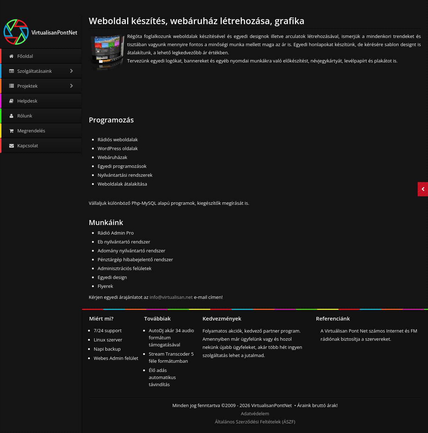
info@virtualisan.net (171, 297)
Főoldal (21, 56)
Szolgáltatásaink (41, 71)
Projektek (41, 85)
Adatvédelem (255, 413)
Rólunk (20, 116)
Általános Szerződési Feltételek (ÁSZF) (255, 421)
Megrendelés (27, 130)
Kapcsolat (23, 145)
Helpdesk (23, 101)
